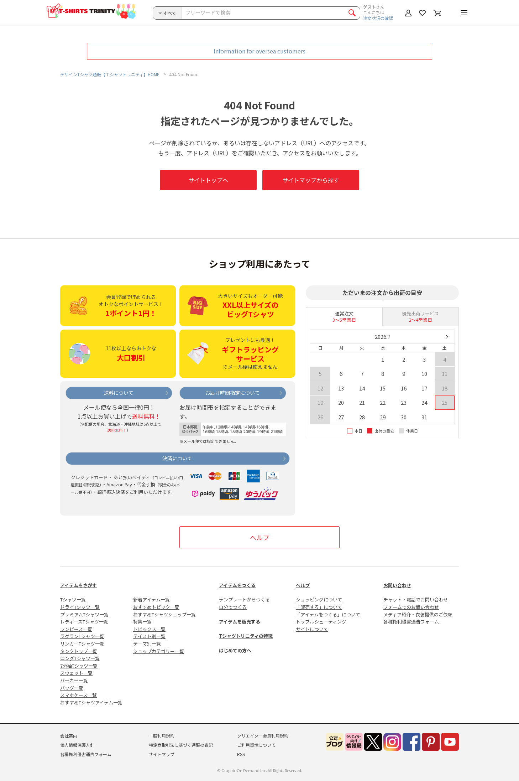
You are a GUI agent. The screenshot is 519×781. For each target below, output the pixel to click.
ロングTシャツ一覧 (80, 658)
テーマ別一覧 (147, 643)
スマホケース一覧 (78, 695)
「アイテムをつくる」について (328, 614)
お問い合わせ (397, 585)
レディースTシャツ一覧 (84, 621)
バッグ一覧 (71, 687)
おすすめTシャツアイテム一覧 (91, 702)
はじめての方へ (235, 650)
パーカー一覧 (74, 680)
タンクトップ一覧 (78, 651)
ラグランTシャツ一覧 (82, 636)
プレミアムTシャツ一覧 (84, 614)
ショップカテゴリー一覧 (158, 651)
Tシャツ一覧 (73, 599)
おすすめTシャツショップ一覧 (164, 614)
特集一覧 (142, 621)
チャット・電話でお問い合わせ (415, 599)
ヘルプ (259, 537)
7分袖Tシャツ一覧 (79, 665)
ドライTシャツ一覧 (80, 607)
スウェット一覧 (76, 672)
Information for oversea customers (259, 51)
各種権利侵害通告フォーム (411, 621)
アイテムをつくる (237, 585)
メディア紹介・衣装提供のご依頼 (417, 614)
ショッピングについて (319, 599)
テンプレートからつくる (244, 599)
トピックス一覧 (149, 629)
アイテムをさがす (78, 585)
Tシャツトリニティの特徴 (246, 635)
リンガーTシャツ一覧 (82, 643)
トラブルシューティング (321, 621)
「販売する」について (319, 607)
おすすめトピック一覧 (156, 607)
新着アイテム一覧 (151, 599)
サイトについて (312, 629)
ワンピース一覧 (76, 629)
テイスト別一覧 (149, 636)
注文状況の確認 (378, 18)
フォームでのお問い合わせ (411, 607)
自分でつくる (233, 607)
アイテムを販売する (239, 621)
